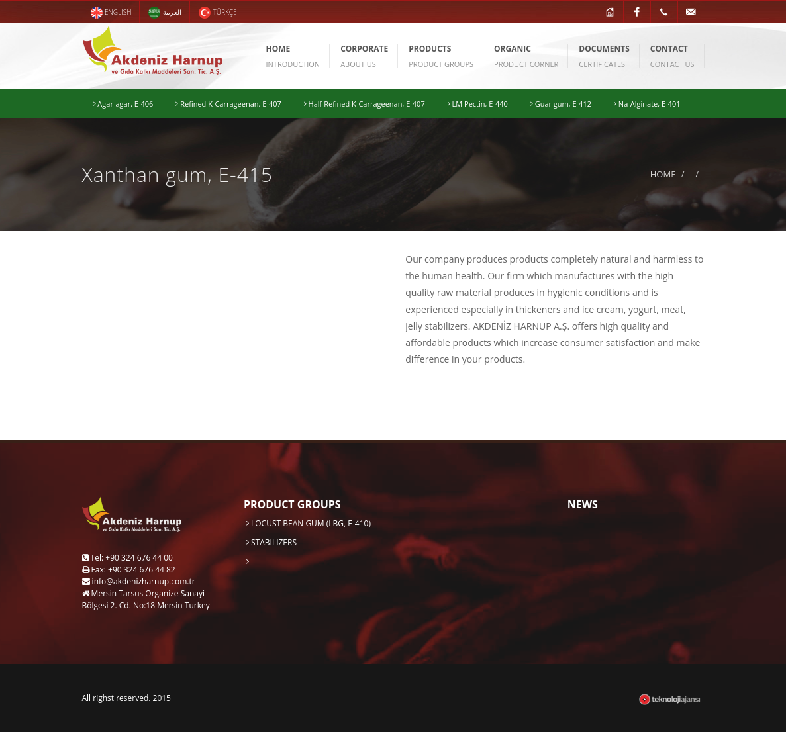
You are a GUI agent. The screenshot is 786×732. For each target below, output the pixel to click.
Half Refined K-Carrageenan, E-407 (364, 103)
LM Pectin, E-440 (478, 103)
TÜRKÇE (217, 12)
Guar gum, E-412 (560, 103)
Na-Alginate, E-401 (647, 103)
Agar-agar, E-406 (123, 103)
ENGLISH (111, 12)
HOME (663, 174)
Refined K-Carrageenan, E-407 (228, 103)
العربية (164, 12)
